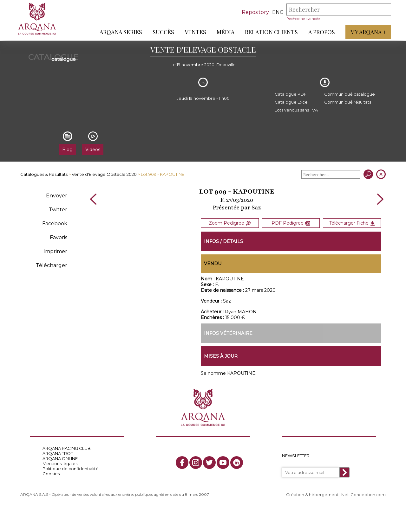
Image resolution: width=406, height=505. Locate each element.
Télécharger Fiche (352, 222)
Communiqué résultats (347, 102)
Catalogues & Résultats (44, 174)
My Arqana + (367, 32)
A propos (320, 32)
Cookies (51, 473)
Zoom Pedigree (230, 222)
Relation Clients (270, 32)
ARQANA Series (120, 32)
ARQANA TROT (58, 453)
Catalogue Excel (292, 102)
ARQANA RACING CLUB (67, 448)
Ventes (194, 32)
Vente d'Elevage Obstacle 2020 (104, 174)
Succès (162, 32)
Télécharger (51, 265)
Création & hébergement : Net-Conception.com (336, 494)
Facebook (54, 224)
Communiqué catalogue (349, 94)
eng (277, 12)
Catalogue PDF (290, 94)
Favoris (58, 237)
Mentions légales (60, 463)
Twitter (58, 210)
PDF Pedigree (291, 222)
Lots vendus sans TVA (296, 109)
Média (224, 32)
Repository (254, 12)
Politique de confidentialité (71, 468)
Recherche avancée (302, 18)
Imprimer (55, 251)
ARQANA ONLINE (60, 458)
